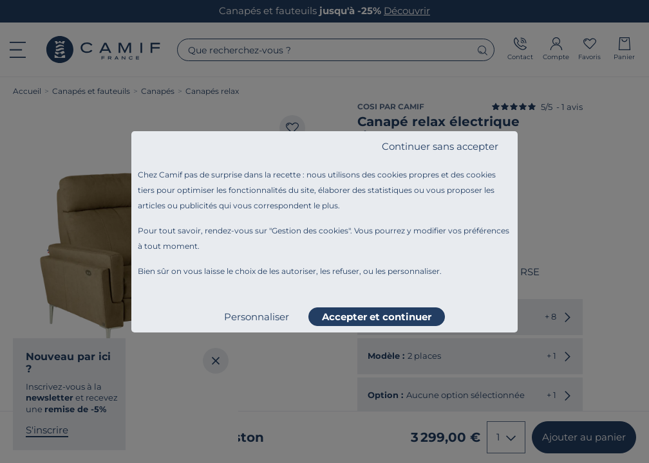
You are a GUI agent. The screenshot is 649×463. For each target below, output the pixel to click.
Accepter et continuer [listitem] (376, 317)
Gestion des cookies (310, 230)
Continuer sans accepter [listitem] (440, 146)
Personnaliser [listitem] (256, 317)
